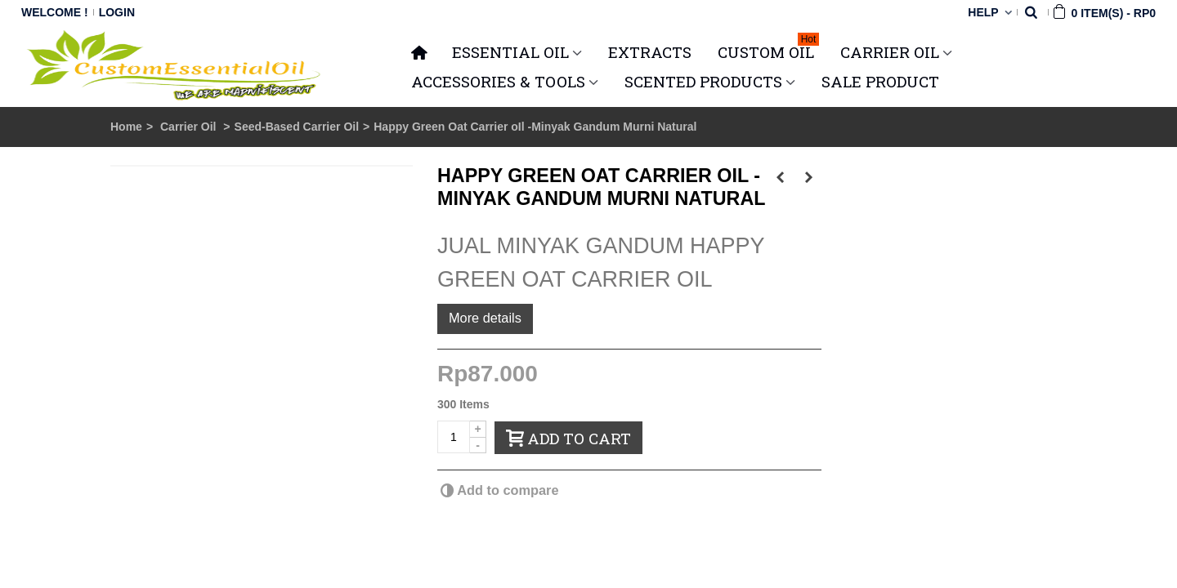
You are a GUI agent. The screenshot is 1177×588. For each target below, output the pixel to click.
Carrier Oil (189, 126)
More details (485, 317)
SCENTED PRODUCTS (703, 81)
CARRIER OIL (889, 52)
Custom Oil (768, 50)
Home (126, 126)
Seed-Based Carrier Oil (297, 126)
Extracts (649, 52)
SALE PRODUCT (880, 81)
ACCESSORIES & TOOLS (498, 81)
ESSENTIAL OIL (510, 52)
